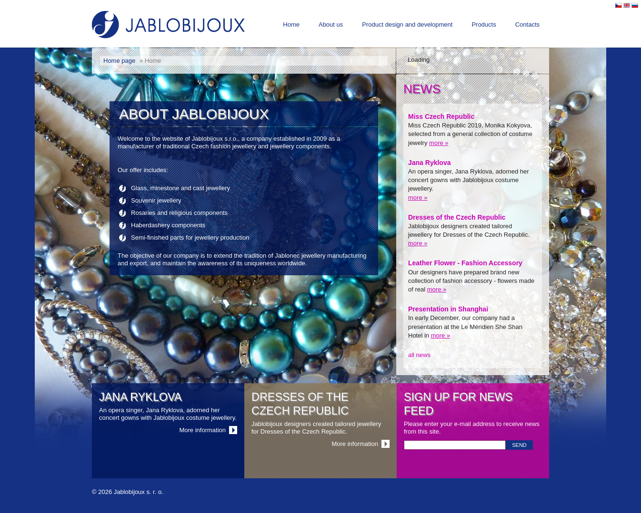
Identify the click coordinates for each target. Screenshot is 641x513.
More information (202, 430)
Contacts (527, 24)
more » (438, 142)
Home (291, 24)
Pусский (634, 5)
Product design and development (407, 24)
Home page (119, 60)
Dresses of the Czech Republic (457, 217)
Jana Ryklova (429, 162)
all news (419, 354)
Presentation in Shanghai (448, 309)
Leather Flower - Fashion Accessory (465, 263)
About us (331, 24)
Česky (618, 5)
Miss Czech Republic (441, 116)
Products (483, 24)
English (626, 5)
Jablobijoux (168, 25)
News (422, 89)
